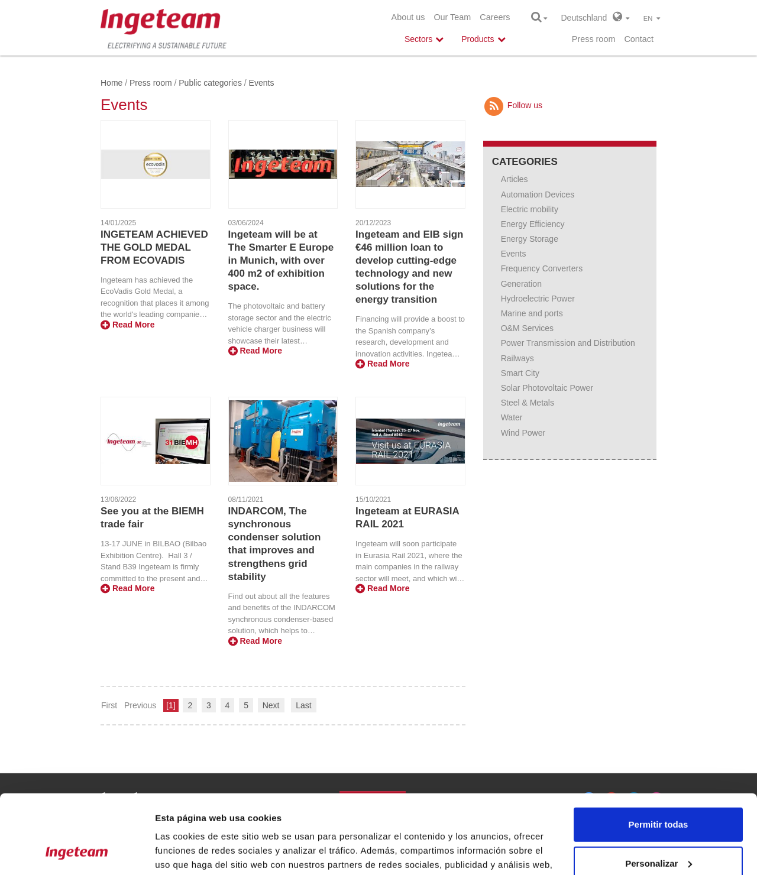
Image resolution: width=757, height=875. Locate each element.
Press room (594, 39)
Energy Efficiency (533, 224)
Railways (517, 358)
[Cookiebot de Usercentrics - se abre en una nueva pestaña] (76, 852)
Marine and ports (532, 313)
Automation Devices (538, 194)
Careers (495, 17)
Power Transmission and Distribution (568, 343)
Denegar (658, 828)
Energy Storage (529, 239)
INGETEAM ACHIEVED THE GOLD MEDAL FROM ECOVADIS (154, 247)
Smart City (520, 373)
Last (303, 705)
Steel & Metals (527, 402)
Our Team (452, 17)
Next (271, 705)
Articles (514, 179)
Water (512, 417)
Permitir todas (658, 751)
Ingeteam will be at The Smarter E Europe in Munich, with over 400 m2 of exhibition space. (281, 260)
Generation (521, 284)
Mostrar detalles (189, 852)
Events (513, 253)
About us (408, 17)
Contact (639, 39)
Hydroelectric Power (538, 298)
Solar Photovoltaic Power (547, 388)
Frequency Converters (542, 268)
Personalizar (658, 789)
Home (111, 83)
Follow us (512, 105)
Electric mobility (529, 209)
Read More (127, 324)
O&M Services (527, 328)
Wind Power (523, 433)
